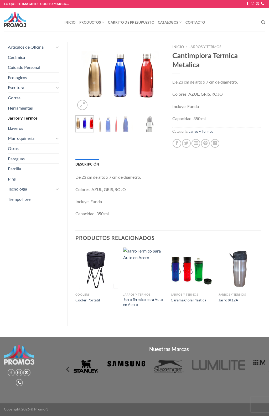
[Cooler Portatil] (96, 269)
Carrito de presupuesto (131, 22)
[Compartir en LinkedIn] (215, 143)
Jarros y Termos (23, 117)
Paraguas (16, 158)
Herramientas (20, 107)
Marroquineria (21, 138)
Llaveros (15, 128)
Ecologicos (17, 77)
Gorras (14, 97)
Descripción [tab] (87, 164)
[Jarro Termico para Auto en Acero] (144, 269)
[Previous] (68, 369)
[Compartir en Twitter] (186, 143)
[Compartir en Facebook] (177, 143)
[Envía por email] (196, 143)
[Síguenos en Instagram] (252, 4)
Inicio (70, 22)
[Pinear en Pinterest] (205, 143)
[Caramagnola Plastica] (192, 269)
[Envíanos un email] (257, 4)
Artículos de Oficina (26, 46)
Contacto (195, 22)
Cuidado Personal (24, 67)
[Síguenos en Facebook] (247, 4)
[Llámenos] (262, 4)
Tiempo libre (19, 199)
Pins (12, 178)
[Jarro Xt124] (240, 269)
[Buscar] (263, 22)
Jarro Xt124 (228, 300)
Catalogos (170, 22)
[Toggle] (57, 47)
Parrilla (14, 168)
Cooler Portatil (87, 300)
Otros (13, 148)
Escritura (16, 87)
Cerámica (16, 57)
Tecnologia (17, 188)
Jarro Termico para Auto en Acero (143, 302)
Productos (92, 22)
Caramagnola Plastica (188, 300)
